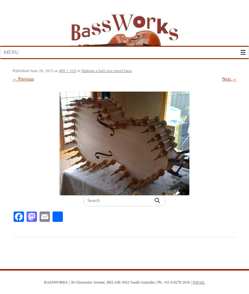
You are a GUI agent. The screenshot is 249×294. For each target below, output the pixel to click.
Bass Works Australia (124, 27)
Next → (229, 79)
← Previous (23, 79)
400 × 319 (67, 70)
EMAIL (199, 282)
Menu (11, 52)
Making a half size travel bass (106, 70)
